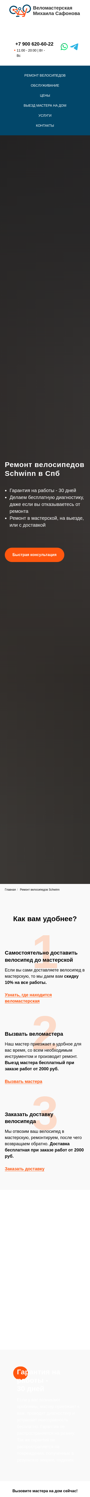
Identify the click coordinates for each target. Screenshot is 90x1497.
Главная (10, 889)
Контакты (45, 125)
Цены (45, 95)
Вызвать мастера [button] (23, 1081)
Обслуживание (45, 85)
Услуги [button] (44, 115)
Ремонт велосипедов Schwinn (40, 889)
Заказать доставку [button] (24, 1168)
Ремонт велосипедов (45, 75)
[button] (34, 555)
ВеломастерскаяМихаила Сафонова (56, 10)
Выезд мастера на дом (45, 105)
